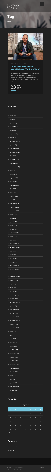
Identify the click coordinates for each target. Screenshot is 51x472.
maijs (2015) (13, 192)
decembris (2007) (14, 328)
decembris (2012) (14, 233)
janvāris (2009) (14, 313)
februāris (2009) (14, 309)
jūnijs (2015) (13, 189)
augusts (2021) (14, 134)
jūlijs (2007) (13, 335)
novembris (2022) (14, 126)
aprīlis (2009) (13, 306)
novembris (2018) (14, 159)
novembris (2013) (14, 211)
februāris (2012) (14, 244)
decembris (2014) (14, 196)
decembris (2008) (14, 317)
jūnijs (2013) (13, 218)
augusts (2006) (14, 357)
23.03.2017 (13, 64)
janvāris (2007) (14, 350)
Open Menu (42, 4)
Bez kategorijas (14, 447)
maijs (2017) (13, 170)
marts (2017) (13, 174)
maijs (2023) (13, 119)
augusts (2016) (14, 178)
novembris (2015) (14, 185)
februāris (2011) (14, 265)
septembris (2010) (15, 276)
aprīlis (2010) (13, 291)
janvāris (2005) (14, 390)
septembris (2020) (15, 141)
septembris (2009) (15, 302)
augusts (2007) (14, 331)
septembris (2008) (15, 320)
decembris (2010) (14, 269)
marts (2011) (13, 262)
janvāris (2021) (14, 137)
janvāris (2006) (14, 361)
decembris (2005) (14, 364)
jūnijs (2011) (13, 255)
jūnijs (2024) (13, 115)
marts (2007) (13, 346)
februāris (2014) (14, 203)
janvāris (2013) (14, 229)
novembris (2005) (14, 368)
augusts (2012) (14, 236)
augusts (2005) (14, 375)
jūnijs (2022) (13, 130)
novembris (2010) (14, 273)
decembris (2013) (14, 207)
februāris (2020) (14, 148)
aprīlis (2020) (13, 145)
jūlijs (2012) (13, 240)
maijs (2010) (13, 287)
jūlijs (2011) (13, 251)
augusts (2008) (14, 324)
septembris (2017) (15, 167)
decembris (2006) (14, 353)
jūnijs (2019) (13, 156)
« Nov (9, 433)
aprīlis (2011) (13, 258)
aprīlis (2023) (13, 123)
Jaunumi (12, 450)
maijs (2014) (13, 200)
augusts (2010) (14, 280)
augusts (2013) (14, 214)
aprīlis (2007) (13, 342)
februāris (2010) (14, 295)
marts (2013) (13, 225)
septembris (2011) (15, 247)
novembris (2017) (14, 163)
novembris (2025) (14, 112)
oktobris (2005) (14, 372)
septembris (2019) (15, 152)
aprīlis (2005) (13, 383)
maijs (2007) (13, 339)
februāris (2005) (14, 386)
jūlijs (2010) (13, 284)
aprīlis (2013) (13, 222)
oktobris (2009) (14, 298)
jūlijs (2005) (13, 379)
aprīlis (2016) (13, 181)
